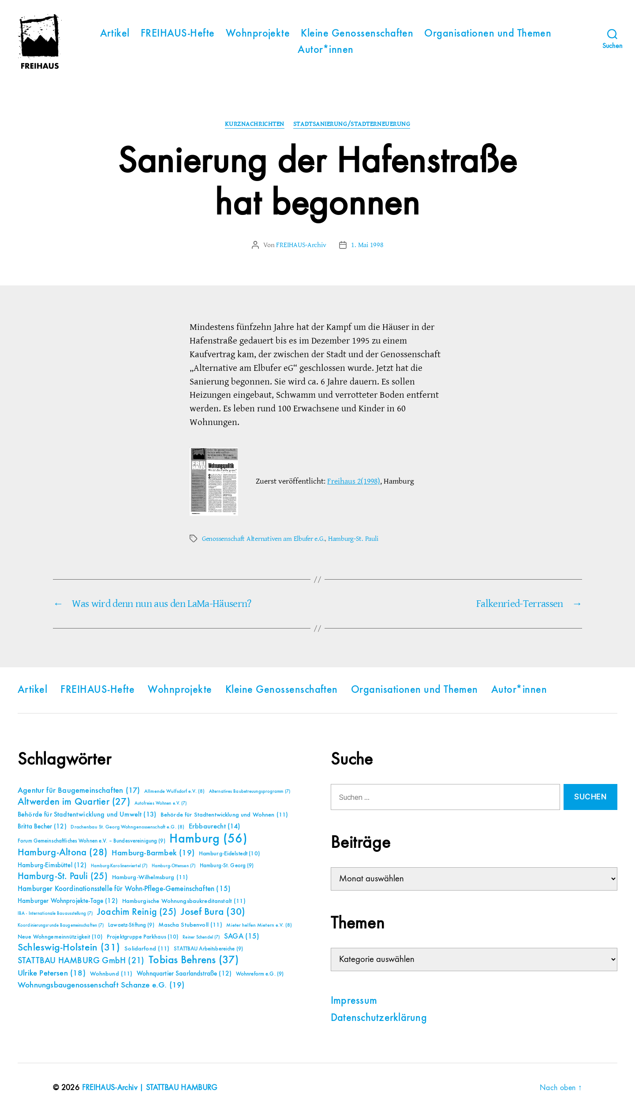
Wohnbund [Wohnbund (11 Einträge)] (111, 974)
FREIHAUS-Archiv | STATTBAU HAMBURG (149, 1088)
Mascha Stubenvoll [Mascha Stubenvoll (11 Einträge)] (190, 925)
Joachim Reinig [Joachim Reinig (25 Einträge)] (136, 912)
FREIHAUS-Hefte (178, 34)
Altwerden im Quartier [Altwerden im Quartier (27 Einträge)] (74, 802)
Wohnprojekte (258, 34)
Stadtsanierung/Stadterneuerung (352, 124)
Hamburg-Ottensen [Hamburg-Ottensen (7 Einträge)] (173, 866)
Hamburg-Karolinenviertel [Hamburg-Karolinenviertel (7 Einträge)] (119, 866)
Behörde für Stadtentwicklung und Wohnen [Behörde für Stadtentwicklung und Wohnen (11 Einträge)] (224, 815)
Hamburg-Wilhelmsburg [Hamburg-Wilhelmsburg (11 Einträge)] (150, 877)
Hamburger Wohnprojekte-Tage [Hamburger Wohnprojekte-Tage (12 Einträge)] (68, 901)
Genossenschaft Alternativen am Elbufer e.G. (263, 538)
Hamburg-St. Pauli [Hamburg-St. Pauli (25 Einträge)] (63, 876)
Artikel (115, 34)
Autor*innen (325, 50)
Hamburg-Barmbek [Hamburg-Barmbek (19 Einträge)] (153, 853)
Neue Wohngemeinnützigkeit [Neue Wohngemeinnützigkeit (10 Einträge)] (60, 937)
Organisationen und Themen (487, 34)
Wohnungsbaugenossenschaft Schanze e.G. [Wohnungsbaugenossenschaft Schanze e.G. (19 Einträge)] (101, 985)
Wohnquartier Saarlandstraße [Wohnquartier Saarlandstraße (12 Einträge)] (184, 973)
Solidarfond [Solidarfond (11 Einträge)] (146, 949)
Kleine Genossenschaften (357, 34)
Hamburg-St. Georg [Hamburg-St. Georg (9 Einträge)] (227, 866)
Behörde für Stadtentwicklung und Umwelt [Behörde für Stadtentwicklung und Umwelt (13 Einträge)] (87, 814)
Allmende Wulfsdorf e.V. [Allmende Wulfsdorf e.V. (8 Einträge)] (174, 791)
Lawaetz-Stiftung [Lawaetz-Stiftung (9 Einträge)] (131, 925)
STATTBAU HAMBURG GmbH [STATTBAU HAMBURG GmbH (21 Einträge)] (81, 960)
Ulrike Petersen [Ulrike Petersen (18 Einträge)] (52, 973)
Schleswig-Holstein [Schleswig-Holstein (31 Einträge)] (69, 948)
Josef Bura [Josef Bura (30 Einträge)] (213, 912)
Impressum (354, 1001)
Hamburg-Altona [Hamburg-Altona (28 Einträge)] (62, 852)
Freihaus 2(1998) (353, 481)
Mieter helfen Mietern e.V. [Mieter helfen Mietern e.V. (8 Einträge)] (259, 925)
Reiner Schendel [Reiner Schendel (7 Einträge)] (201, 937)
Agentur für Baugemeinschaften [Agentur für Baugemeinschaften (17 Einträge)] (79, 791)
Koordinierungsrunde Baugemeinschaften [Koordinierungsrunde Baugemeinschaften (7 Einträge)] (61, 925)
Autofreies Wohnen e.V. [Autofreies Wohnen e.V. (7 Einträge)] (160, 803)
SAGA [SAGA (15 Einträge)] (242, 936)
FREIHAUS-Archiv (301, 244)
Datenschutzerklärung (379, 1018)
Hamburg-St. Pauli (353, 538)
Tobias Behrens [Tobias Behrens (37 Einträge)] (194, 960)
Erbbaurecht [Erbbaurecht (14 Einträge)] (214, 826)
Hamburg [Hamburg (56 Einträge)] (208, 839)
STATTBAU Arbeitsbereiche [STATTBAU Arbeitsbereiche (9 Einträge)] (208, 949)
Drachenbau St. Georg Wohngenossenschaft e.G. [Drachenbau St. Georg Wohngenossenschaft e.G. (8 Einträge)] (127, 827)
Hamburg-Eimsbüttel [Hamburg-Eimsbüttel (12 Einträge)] (52, 865)
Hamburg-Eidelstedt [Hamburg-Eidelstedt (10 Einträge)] (229, 853)
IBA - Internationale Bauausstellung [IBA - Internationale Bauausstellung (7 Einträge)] (55, 913)
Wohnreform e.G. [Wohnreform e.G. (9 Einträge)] (260, 974)
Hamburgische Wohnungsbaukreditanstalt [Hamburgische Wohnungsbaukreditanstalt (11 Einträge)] (184, 901)
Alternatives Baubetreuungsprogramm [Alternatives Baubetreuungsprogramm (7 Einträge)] (249, 791)
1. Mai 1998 (367, 244)
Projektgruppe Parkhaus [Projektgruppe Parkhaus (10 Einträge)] (143, 937)
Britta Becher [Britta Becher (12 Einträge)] (42, 826)
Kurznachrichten (254, 124)
